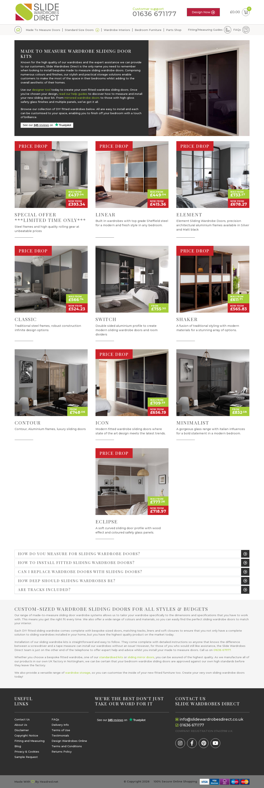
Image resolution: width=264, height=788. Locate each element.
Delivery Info (60, 725)
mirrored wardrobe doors (82, 97)
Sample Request (26, 757)
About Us (20, 725)
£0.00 (240, 12)
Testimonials (60, 735)
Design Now (203, 12)
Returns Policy (62, 751)
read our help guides (73, 93)
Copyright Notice (26, 735)
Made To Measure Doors (43, 30)
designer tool (41, 89)
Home (18, 29)
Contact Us (22, 719)
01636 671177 (155, 14)
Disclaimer (21, 730)
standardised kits (111, 657)
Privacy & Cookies (26, 751)
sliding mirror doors (141, 657)
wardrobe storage (77, 672)
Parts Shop (174, 30)
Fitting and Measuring (29, 741)
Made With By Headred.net (36, 781)
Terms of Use (61, 730)
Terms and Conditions (67, 746)
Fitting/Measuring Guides (205, 29)
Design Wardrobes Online (69, 741)
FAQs (237, 29)
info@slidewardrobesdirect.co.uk (211, 719)
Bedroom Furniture (148, 30)
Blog (17, 746)
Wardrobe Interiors (117, 30)
